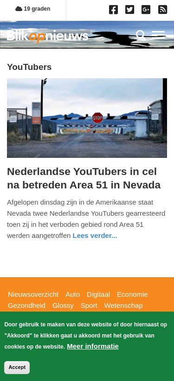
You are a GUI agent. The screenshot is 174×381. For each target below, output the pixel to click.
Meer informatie (93, 346)
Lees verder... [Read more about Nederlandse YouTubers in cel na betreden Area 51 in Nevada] (95, 235)
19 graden (32, 9)
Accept (17, 367)
